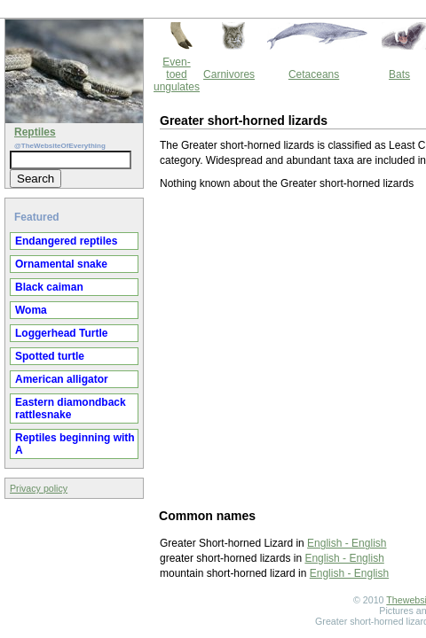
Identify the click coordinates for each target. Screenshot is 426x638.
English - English (195, 466)
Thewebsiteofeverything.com (229, 522)
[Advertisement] (212, 271)
